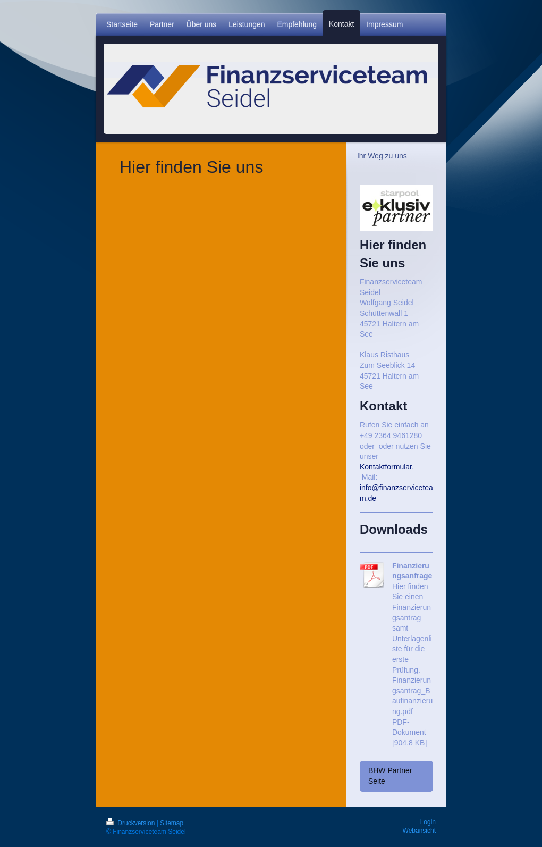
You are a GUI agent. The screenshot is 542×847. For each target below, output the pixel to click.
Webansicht (419, 830)
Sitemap (171, 823)
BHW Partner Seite (390, 775)
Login (428, 822)
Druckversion (131, 823)
